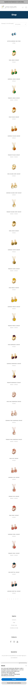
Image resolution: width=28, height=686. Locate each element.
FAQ (14, 622)
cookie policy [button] (12, 672)
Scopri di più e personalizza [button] (14, 683)
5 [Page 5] (15, 599)
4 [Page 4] (13, 599)
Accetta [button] (14, 679)
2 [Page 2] (9, 599)
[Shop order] (20, 24)
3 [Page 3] (11, 599)
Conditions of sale (14, 628)
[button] (26, 665)
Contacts (14, 620)
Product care (14, 625)
